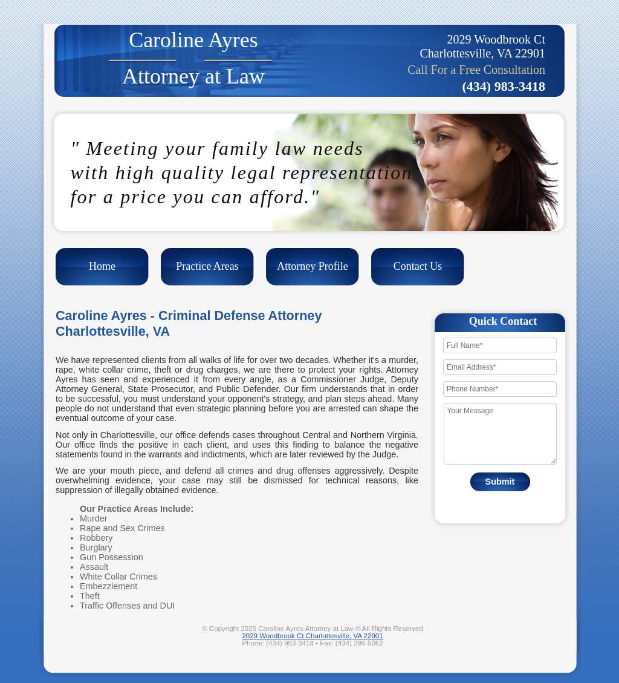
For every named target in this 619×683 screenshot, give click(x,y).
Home (102, 266)
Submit (500, 481)
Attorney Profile (312, 266)
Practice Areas (207, 266)
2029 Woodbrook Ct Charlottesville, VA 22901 (312, 635)
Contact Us (418, 266)
